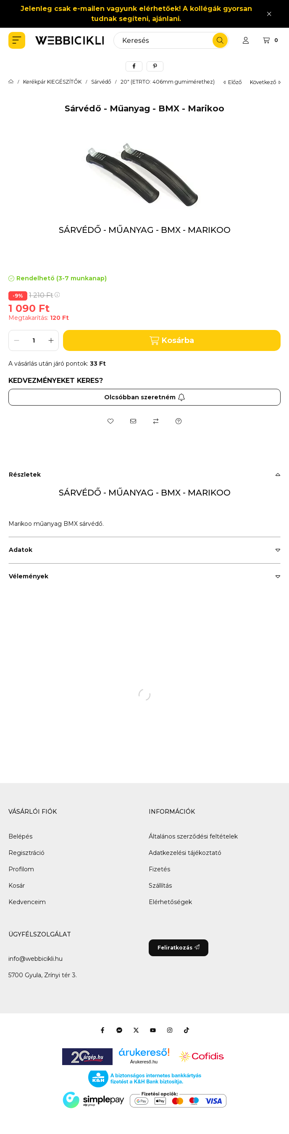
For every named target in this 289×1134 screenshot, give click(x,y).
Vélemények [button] (28, 576)
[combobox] (171, 40)
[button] (16, 40)
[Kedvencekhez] (110, 421)
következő (265, 82)
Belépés (20, 836)
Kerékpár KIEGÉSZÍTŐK (52, 82)
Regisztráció (26, 853)
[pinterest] (155, 66)
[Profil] (245, 40)
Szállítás (160, 885)
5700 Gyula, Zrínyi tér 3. (42, 975)
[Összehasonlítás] (156, 421)
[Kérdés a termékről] (178, 421)
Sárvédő (101, 82)
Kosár (16, 885)
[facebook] (134, 66)
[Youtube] (152, 1030)
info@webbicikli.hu (35, 959)
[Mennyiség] (33, 340)
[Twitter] (136, 1030)
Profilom (21, 869)
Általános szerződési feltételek (193, 836)
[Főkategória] (10, 82)
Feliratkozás (179, 947)
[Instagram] (169, 1030)
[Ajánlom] (133, 421)
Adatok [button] (20, 550)
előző (232, 82)
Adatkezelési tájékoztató (185, 853)
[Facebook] (102, 1030)
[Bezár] (269, 13)
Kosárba (172, 340)
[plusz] (50, 340)
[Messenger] (119, 1030)
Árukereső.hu (144, 1061)
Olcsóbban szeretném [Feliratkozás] (144, 397)
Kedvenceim (27, 902)
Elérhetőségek (170, 902)
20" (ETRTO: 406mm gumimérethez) (168, 82)
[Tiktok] (186, 1030)
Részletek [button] (25, 474)
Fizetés (159, 869)
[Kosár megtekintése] (272, 40)
